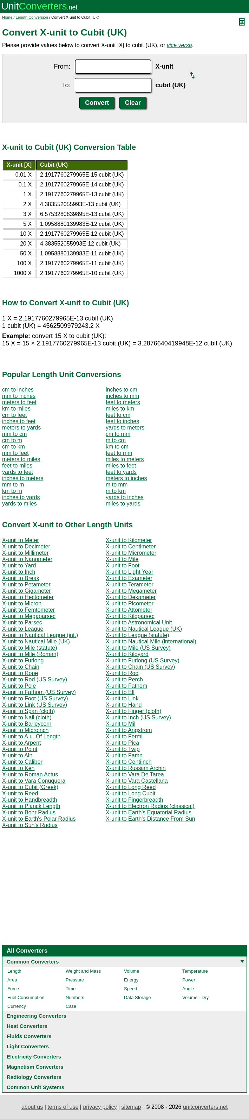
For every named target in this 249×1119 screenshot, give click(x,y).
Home (7, 17)
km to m (12, 491)
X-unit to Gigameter (26, 591)
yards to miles (19, 504)
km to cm (117, 447)
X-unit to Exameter (129, 578)
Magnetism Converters (35, 1067)
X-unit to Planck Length (31, 806)
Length (14, 971)
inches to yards (21, 497)
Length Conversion (32, 17)
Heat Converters (27, 1026)
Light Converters (28, 1046)
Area (12, 980)
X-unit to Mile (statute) (29, 648)
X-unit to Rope (20, 673)
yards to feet (17, 472)
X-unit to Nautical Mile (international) (151, 641)
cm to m (12, 440)
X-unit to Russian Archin (136, 768)
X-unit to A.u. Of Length (31, 736)
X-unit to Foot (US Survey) (35, 698)
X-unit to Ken (18, 768)
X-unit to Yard (19, 565)
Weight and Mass (83, 971)
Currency (16, 1006)
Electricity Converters (34, 1057)
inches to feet (18, 421)
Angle (188, 988)
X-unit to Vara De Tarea (135, 774)
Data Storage (137, 997)
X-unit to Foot (122, 565)
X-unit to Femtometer (28, 610)
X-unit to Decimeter (26, 546)
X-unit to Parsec (22, 622)
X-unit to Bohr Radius (28, 812)
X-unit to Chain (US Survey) (140, 667)
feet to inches (122, 421)
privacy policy (100, 1107)
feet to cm (118, 415)
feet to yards (121, 472)
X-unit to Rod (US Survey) (34, 679)
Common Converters (33, 962)
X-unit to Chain (20, 667)
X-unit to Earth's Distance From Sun (150, 819)
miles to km (120, 409)
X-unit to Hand (124, 705)
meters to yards (21, 428)
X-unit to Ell (120, 692)
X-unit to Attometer (129, 610)
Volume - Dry (195, 997)
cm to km (13, 447)
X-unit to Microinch (25, 730)
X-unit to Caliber (22, 762)
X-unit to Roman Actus (30, 774)
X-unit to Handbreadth (29, 800)
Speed (130, 988)
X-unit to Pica (122, 743)
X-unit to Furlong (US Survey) (142, 660)
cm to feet (14, 415)
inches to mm (122, 396)
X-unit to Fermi (124, 736)
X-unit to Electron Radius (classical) (150, 806)
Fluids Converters (29, 1036)
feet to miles (17, 466)
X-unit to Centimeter (131, 546)
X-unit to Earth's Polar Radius (39, 819)
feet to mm (119, 453)
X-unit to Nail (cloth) (27, 717)
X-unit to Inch (18, 572)
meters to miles (21, 459)
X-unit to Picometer (129, 603)
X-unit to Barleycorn (27, 724)
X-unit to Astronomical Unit (139, 622)
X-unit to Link (122, 698)
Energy (131, 980)
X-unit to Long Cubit (130, 793)
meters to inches (126, 478)
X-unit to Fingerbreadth (134, 800)
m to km (116, 491)
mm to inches (18, 396)
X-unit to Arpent (21, 743)
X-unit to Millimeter (25, 553)
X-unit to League (22, 629)
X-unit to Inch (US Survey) (138, 717)
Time (71, 988)
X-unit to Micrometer (131, 553)
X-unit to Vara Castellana (137, 781)
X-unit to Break (20, 578)
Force (13, 988)
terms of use (62, 1107)
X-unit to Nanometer (27, 559)
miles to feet (121, 466)
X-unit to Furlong (23, 660)
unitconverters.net (205, 1107)
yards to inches (125, 497)
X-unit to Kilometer (129, 540)
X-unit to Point (20, 749)
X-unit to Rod (122, 673)
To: (66, 85)
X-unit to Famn (124, 755)
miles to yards (123, 504)
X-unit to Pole (19, 686)
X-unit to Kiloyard (127, 654)
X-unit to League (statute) (137, 635)
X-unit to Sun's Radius (30, 825)
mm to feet (15, 453)
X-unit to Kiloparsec (130, 616)
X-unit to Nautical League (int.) (40, 635)
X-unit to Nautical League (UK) (144, 629)
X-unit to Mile (122, 559)
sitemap (131, 1107)
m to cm (116, 440)
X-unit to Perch (124, 679)
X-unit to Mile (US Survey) (138, 648)
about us (32, 1107)
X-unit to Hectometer (28, 597)
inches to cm (121, 390)
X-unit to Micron (21, 603)
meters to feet (19, 402)
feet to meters (123, 402)
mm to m (13, 485)
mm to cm (14, 434)
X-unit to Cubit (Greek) (30, 787)
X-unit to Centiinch (129, 762)
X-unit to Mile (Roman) (30, 654)
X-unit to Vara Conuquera (33, 781)
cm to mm (118, 434)
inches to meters (22, 478)
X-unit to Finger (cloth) (133, 711)
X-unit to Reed (20, 793)
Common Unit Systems (35, 1087)
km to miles (16, 409)
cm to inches (18, 390)
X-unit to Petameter (26, 584)
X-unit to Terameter (129, 584)
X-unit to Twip (123, 749)
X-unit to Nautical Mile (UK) (36, 641)
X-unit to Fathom (126, 686)
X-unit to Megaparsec (28, 616)
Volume (131, 971)
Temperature (195, 971)
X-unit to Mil (120, 724)
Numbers (75, 997)
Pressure (75, 980)
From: (62, 66)
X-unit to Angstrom (129, 730)
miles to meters (125, 459)
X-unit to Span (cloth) (28, 711)
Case (71, 1006)
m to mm (116, 485)
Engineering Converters (36, 1016)
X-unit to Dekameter (131, 597)
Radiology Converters (34, 1077)
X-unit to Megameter (131, 591)
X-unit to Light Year (129, 572)
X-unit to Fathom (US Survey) (39, 692)
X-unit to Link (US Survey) (34, 705)
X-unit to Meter (20, 540)
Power (188, 980)
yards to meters (125, 428)
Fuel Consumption (26, 997)
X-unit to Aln (17, 755)
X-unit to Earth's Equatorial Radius (148, 812)
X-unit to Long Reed (131, 787)
